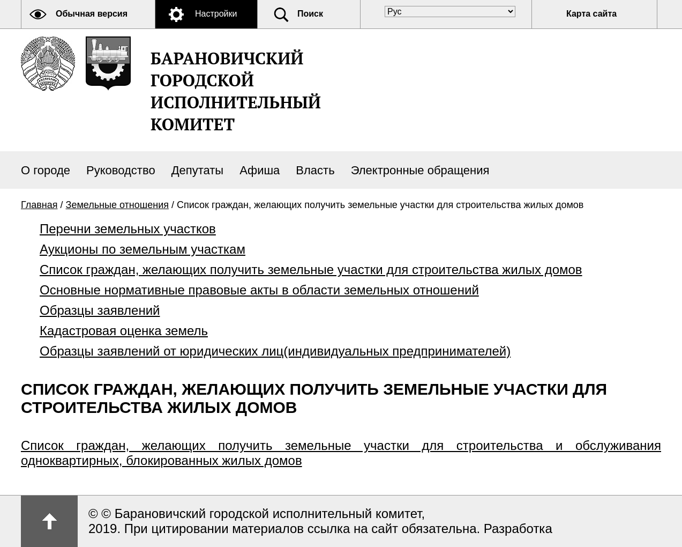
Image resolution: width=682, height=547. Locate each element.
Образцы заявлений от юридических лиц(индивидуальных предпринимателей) (275, 351)
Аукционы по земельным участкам (142, 249)
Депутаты (197, 170)
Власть (315, 170)
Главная (39, 204)
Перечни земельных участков (128, 228)
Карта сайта (591, 13)
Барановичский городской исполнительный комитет (236, 91)
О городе (45, 170)
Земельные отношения (117, 204)
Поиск (310, 13)
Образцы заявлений (100, 310)
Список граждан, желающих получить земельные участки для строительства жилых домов (311, 269)
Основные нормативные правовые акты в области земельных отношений (259, 290)
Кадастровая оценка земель (124, 330)
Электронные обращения (420, 170)
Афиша (259, 170)
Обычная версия (92, 13)
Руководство (120, 170)
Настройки (216, 13)
